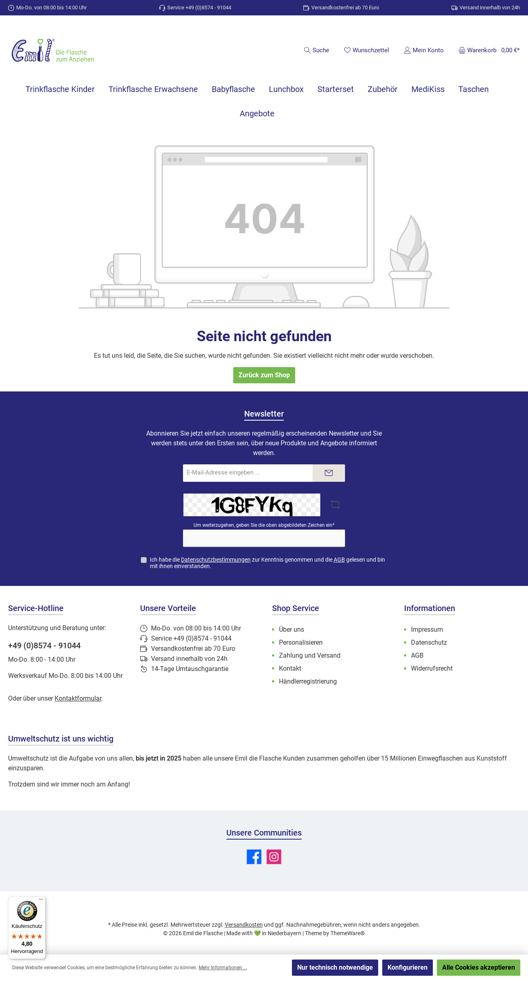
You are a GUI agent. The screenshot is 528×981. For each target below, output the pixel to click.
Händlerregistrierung (308, 681)
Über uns (291, 629)
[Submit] (329, 473)
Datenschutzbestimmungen (216, 559)
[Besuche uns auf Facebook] (254, 857)
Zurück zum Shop (264, 375)
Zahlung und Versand (310, 655)
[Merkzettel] (366, 50)
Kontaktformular (78, 698)
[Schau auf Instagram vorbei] (274, 857)
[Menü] (41, 901)
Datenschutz (429, 642)
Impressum (427, 629)
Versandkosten (244, 924)
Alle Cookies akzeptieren (478, 967)
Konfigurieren (407, 967)
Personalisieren (301, 642)
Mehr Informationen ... (223, 967)
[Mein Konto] (423, 50)
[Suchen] (316, 50)
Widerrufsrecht (432, 668)
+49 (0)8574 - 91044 (44, 645)
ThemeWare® (347, 933)
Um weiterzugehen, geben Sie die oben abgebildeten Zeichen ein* (264, 525)
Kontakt (290, 668)
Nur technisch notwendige (335, 967)
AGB (339, 559)
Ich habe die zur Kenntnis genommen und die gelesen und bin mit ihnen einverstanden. (267, 563)
